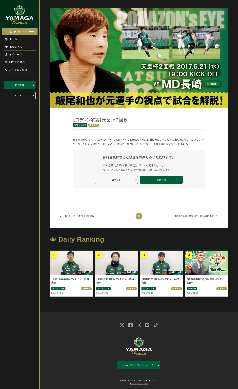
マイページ (11, 53)
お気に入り (12, 45)
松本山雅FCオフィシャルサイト (138, 365)
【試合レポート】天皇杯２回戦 (77, 216)
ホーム (9, 38)
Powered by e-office (139, 384)
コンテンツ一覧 (18, 30)
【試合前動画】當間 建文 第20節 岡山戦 (196, 216)
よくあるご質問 (14, 68)
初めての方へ (13, 61)
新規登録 (19, 84)
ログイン (19, 94)
